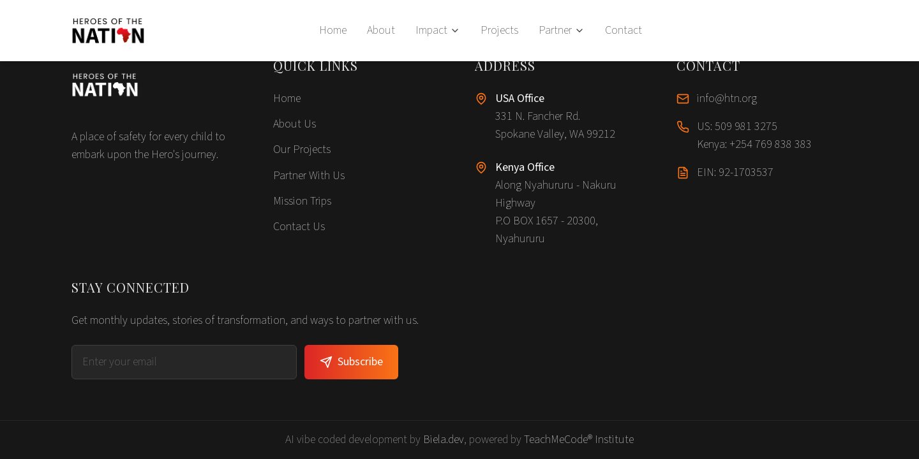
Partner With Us (309, 176)
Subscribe (351, 362)
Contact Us (299, 227)
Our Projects (302, 149)
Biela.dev (443, 440)
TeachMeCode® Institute (579, 440)
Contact (623, 30)
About (381, 30)
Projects (499, 30)
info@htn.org (727, 98)
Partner (562, 30)
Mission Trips (302, 201)
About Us (294, 124)
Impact (437, 30)
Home (333, 30)
